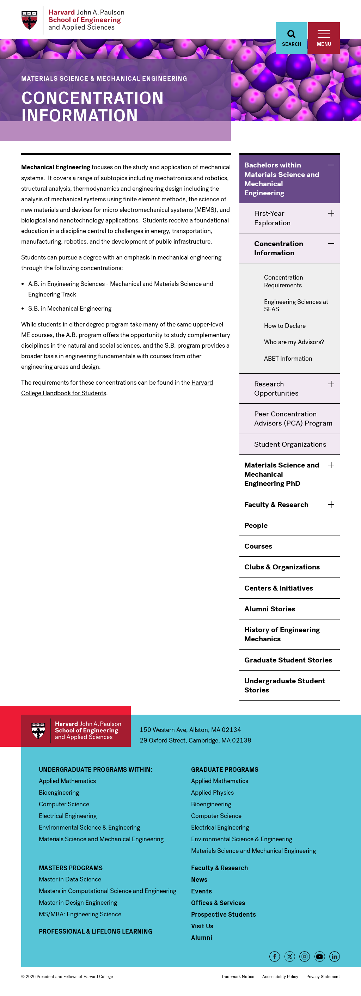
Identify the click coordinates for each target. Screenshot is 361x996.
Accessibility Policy (280, 979)
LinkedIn (334, 958)
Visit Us (202, 928)
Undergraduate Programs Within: (95, 771)
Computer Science (64, 806)
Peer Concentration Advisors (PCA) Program (293, 420)
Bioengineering (59, 795)
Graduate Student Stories (288, 662)
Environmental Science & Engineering (89, 829)
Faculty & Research (276, 506)
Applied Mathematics (67, 783)
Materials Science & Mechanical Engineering (104, 80)
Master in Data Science (70, 881)
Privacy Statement (323, 979)
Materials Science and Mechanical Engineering (101, 841)
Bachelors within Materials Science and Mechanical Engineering (281, 181)
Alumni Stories (269, 611)
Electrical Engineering (68, 818)
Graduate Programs (224, 771)
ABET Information (288, 361)
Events (201, 893)
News (199, 881)
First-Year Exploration (272, 220)
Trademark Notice (237, 979)
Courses (258, 548)
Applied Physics (212, 795)
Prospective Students (223, 916)
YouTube (319, 958)
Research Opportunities (276, 390)
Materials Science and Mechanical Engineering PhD (281, 476)
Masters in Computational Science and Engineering (107, 893)
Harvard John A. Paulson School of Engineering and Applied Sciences (76, 733)
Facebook (274, 958)
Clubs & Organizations (282, 569)
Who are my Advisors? (294, 344)
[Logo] (75, 21)
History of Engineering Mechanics (282, 636)
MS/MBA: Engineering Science (80, 916)
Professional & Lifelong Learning (95, 933)
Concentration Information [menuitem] (278, 250)
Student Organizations (290, 446)
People (256, 527)
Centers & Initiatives (278, 590)
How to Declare (285, 328)
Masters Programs (71, 870)
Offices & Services (218, 905)
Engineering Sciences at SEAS (296, 307)
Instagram (304, 958)
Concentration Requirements (283, 283)
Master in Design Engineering (78, 905)
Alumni (201, 939)
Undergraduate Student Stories (284, 687)
